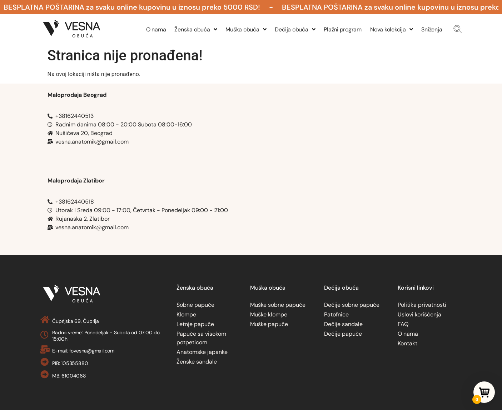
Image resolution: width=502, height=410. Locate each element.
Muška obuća (245, 29)
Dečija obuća (295, 29)
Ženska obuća (195, 29)
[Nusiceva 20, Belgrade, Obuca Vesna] (363, 126)
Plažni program (343, 29)
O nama (156, 29)
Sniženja (431, 29)
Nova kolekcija (391, 29)
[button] (457, 29)
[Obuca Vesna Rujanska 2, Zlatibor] (363, 212)
